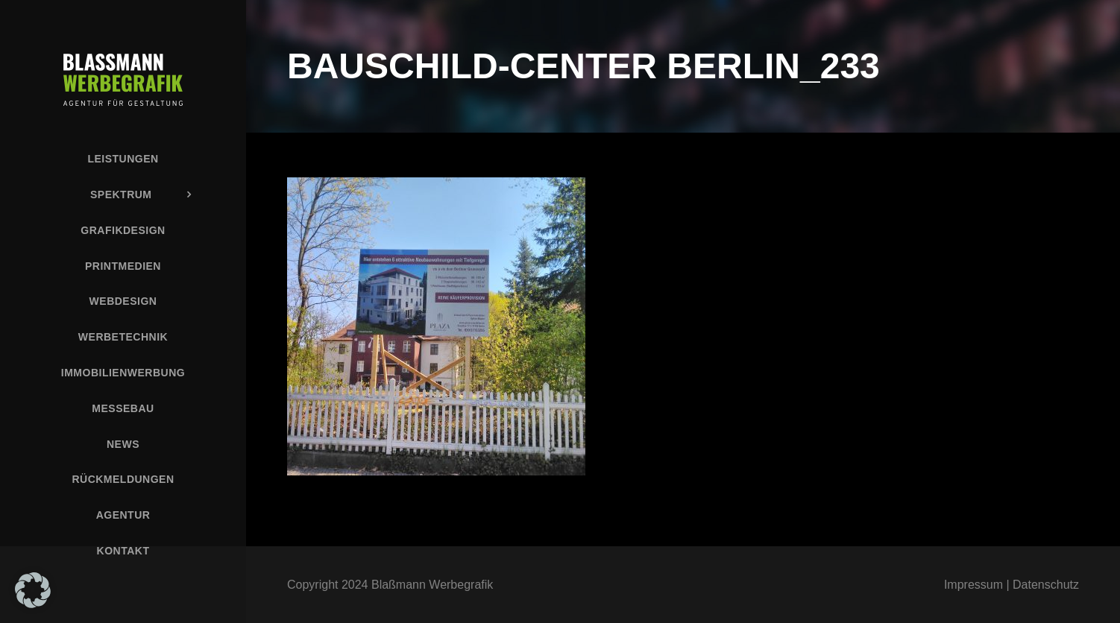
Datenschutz (1046, 584)
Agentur (123, 515)
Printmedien (123, 266)
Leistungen (122, 159)
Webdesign (123, 301)
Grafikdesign (123, 230)
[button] (33, 590)
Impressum (973, 584)
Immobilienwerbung (123, 373)
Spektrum (121, 194)
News (123, 444)
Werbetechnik (123, 337)
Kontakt (123, 551)
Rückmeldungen (123, 479)
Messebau (123, 408)
